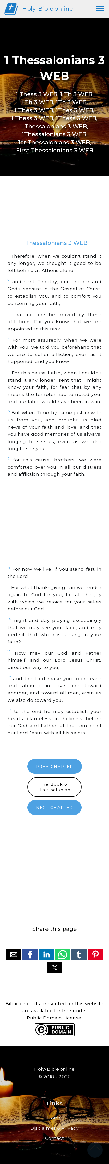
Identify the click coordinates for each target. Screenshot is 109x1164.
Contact (54, 1138)
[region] (54, 213)
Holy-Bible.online (47, 8)
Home (54, 1117)
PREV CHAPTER (54, 766)
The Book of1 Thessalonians (54, 787)
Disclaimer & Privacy (54, 1128)
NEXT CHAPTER (54, 807)
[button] (13, 954)
